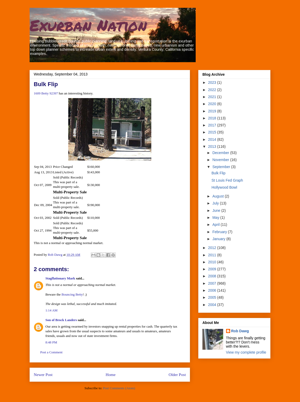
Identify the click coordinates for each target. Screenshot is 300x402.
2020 (212, 104)
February (220, 232)
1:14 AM (51, 310)
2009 (212, 269)
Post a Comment (51, 352)
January (219, 239)
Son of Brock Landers (61, 320)
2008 (212, 276)
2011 (212, 255)
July (216, 203)
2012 (212, 248)
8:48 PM (51, 342)
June (216, 210)
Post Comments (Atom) (119, 388)
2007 (212, 283)
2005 (212, 297)
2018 (212, 118)
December (221, 153)
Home (110, 374)
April (216, 224)
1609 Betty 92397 (46, 93)
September (221, 167)
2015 (212, 132)
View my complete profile (246, 352)
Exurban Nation (88, 25)
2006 (212, 290)
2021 (212, 97)
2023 (212, 82)
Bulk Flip (219, 173)
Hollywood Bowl (224, 187)
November (221, 160)
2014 (212, 139)
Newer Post (43, 374)
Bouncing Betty (72, 294)
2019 (212, 111)
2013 (212, 146)
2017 (212, 125)
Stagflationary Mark (60, 278)
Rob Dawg (240, 331)
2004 (212, 305)
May (216, 217)
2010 (212, 262)
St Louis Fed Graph (227, 180)
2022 (212, 90)
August (218, 196)
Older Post (177, 374)
